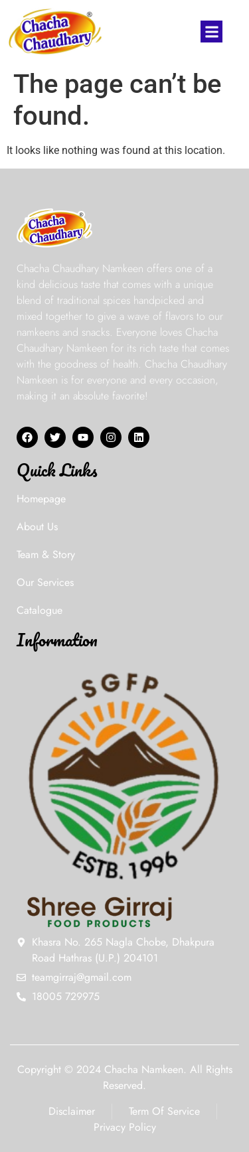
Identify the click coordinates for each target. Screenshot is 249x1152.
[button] (211, 31)
